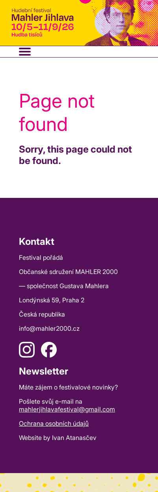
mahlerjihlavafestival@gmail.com (67, 409)
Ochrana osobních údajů (54, 423)
